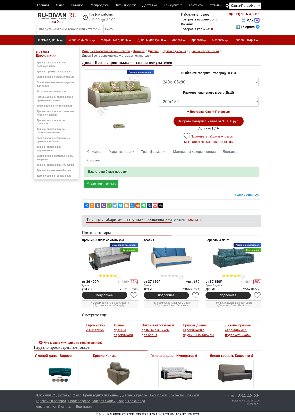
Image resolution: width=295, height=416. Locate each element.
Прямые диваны (50, 40)
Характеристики (121, 152)
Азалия (149, 240)
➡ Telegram (248, 27)
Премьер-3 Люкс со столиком (103, 240)
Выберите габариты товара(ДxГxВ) (208, 73)
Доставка (149, 5)
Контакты (195, 5)
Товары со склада (131, 401)
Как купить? (172, 5)
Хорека (179, 40)
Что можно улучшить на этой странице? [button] (73, 343)
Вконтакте (84, 407)
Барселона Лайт (217, 240)
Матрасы (220, 40)
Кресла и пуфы (246, 40)
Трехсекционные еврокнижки (54, 105)
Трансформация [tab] (153, 152)
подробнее (104, 295)
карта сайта (253, 403)
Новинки (192, 395)
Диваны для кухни (152, 40)
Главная (43, 5)
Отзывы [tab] (93, 160)
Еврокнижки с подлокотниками (55, 77)
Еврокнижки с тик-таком (51, 91)
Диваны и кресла (133, 395)
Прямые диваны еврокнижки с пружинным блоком (198, 330)
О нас (60, 5)
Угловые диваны (82, 40)
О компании (158, 395)
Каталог (77, 5)
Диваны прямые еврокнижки (54, 71)
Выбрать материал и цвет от (208, 121)
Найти (109, 29)
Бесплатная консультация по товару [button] (208, 141)
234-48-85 (244, 14)
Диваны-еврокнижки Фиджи (54, 170)
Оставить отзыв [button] (101, 184)
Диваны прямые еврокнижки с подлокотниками (238, 330)
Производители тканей (101, 395)
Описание (94, 152)
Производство (79, 401)
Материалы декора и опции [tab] (194, 152)
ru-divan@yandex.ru (60, 407)
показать (194, 219)
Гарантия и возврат (51, 401)
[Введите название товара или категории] (69, 29)
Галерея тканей (104, 401)
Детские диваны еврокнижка (54, 175)
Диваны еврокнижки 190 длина (55, 164)
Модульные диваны (116, 40)
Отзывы (216, 5)
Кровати (198, 40)
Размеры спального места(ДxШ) (208, 93)
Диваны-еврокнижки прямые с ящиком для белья (158, 330)
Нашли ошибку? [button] (247, 195)
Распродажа (99, 5)
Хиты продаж (125, 5)
